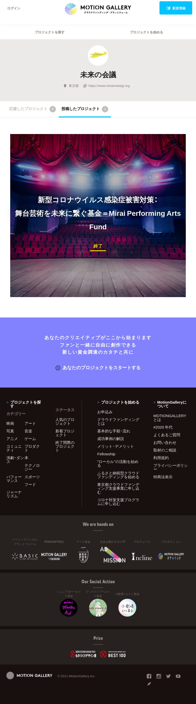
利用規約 (161, 457)
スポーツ (32, 477)
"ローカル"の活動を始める (117, 463)
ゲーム (30, 438)
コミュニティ (14, 448)
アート (30, 423)
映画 (10, 423)
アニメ (12, 438)
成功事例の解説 (110, 438)
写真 (10, 431)
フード (30, 484)
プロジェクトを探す (50, 32)
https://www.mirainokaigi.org (106, 85)
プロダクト (32, 448)
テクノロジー (32, 467)
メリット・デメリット (115, 446)
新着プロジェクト (65, 432)
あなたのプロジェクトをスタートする (98, 367)
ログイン (13, 8)
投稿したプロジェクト (85, 109)
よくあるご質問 (166, 434)
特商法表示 (163, 477)
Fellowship (106, 454)
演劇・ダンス (15, 459)
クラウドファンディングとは (118, 421)
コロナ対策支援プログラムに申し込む (118, 501)
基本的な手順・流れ (113, 431)
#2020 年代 (163, 427)
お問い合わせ (164, 442)
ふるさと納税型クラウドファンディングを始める (118, 475)
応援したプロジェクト (32, 109)
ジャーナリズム (14, 494)
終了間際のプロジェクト (65, 446)
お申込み (105, 412)
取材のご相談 (164, 450)
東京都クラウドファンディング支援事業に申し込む (118, 488)
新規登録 (176, 8)
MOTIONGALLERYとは (169, 417)
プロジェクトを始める (146, 32)
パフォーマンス (14, 478)
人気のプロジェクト (65, 421)
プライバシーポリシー (170, 467)
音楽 (28, 431)
